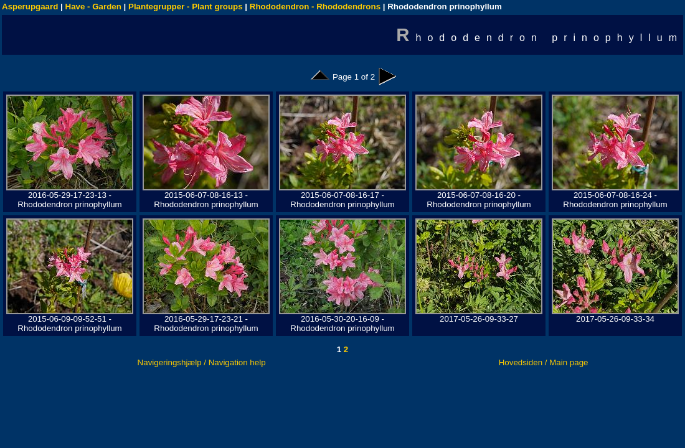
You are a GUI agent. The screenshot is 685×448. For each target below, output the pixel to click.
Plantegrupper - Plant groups (185, 6)
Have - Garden (93, 6)
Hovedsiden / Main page (543, 362)
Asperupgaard (30, 6)
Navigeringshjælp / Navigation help (202, 362)
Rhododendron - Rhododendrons (315, 6)
